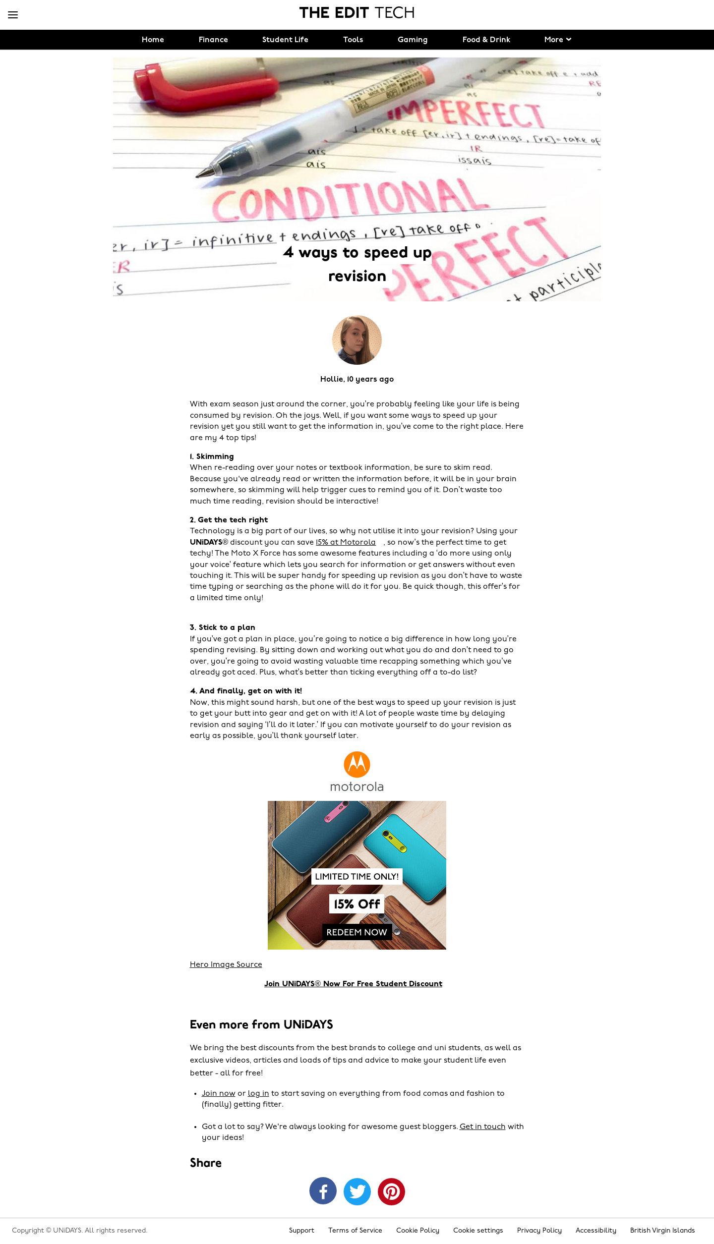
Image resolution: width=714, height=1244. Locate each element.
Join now (219, 1094)
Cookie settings (478, 1231)
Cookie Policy (417, 1231)
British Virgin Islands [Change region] (662, 1231)
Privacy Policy (539, 1231)
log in (258, 1094)
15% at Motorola (346, 543)
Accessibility (596, 1231)
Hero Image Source (226, 965)
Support (301, 1231)
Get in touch (483, 1127)
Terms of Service (355, 1231)
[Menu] (13, 15)
